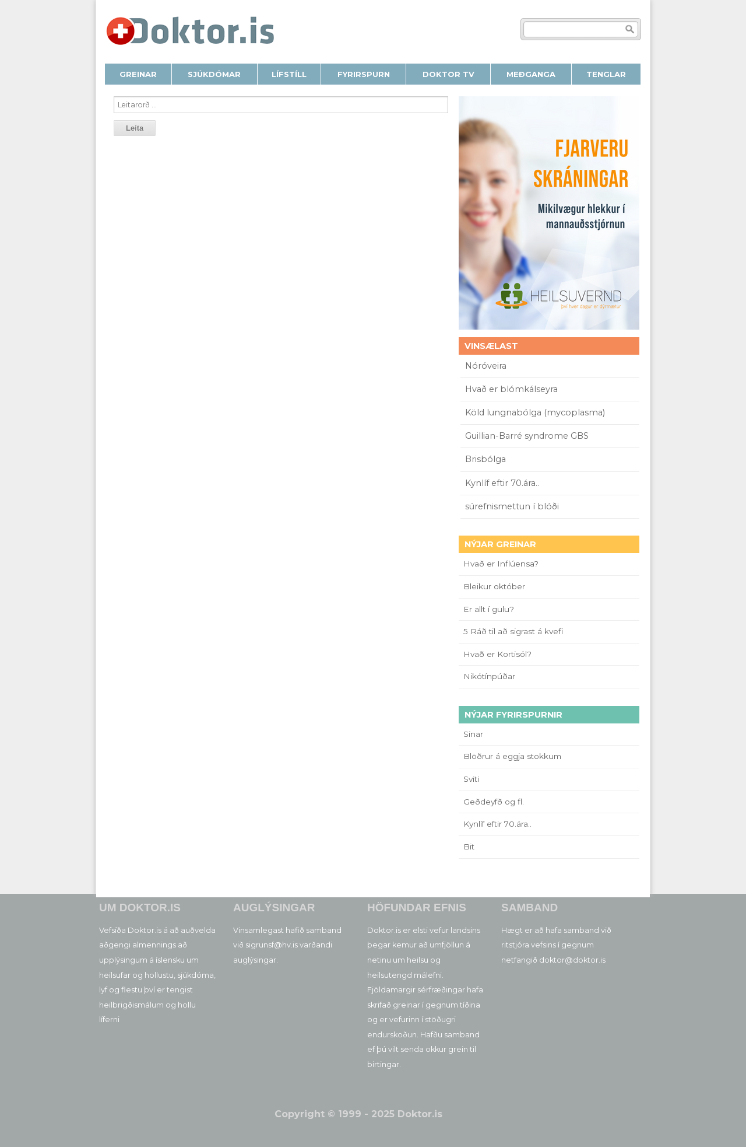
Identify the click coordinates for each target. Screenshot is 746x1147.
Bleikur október (494, 586)
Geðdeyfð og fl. (493, 801)
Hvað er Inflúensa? (501, 563)
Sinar (473, 734)
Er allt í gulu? (490, 609)
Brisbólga (485, 459)
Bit (468, 846)
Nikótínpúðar (489, 676)
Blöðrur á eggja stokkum (512, 756)
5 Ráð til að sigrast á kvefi (514, 631)
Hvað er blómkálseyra (511, 389)
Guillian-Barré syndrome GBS (527, 436)
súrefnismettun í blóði (512, 506)
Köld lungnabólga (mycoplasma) (535, 412)
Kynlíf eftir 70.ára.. (502, 483)
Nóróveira (485, 366)
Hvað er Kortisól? (498, 654)
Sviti (471, 779)
